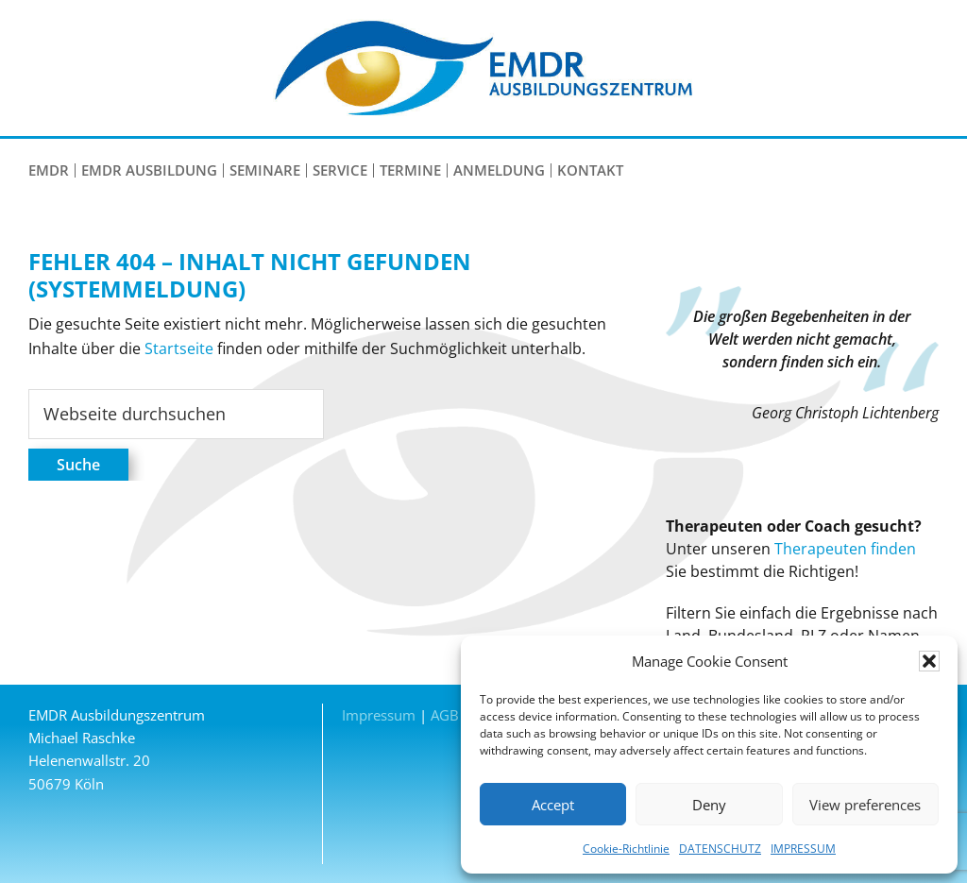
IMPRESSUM (803, 849)
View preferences (865, 804)
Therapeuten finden (845, 548)
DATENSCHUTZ (720, 849)
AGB (445, 714)
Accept (553, 804)
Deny (709, 804)
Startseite (178, 348)
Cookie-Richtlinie (626, 849)
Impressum (379, 714)
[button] (929, 661)
